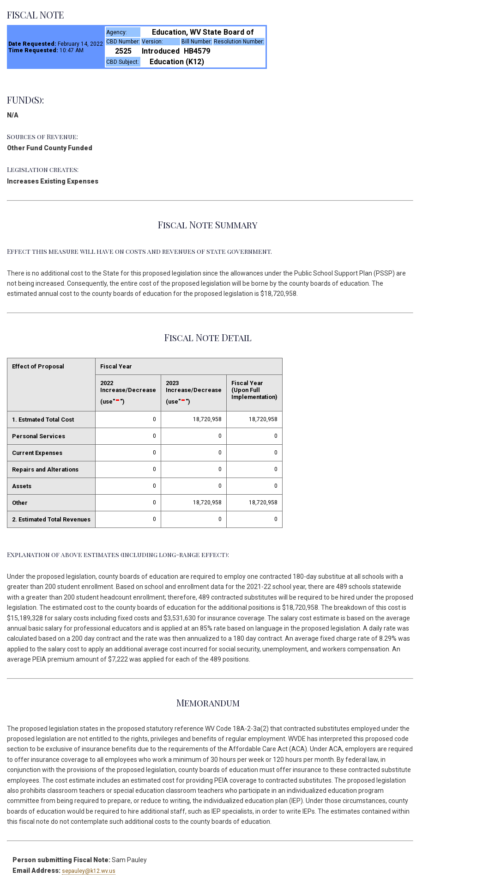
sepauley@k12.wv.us (88, 871)
